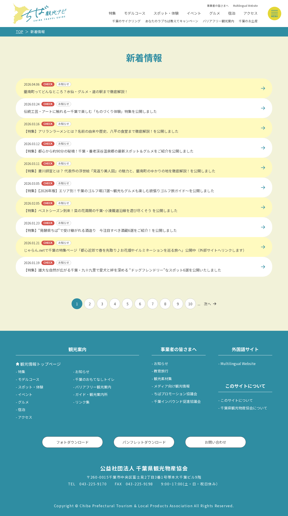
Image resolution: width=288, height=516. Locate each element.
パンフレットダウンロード (144, 442)
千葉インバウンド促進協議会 (177, 401)
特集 (112, 13)
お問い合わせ (215, 442)
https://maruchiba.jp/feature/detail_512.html (54, 140)
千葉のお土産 (248, 21)
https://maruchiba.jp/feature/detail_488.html (54, 199)
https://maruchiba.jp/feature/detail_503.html (54, 100)
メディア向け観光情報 (172, 386)
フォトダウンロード (72, 442)
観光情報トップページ (40, 364)
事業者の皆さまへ (218, 5)
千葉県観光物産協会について (243, 408)
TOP (19, 31)
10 (190, 303)
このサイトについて (236, 400)
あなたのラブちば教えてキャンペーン (171, 21)
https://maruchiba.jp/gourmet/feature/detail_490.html (62, 120)
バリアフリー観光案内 (218, 21)
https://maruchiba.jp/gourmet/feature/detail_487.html (62, 219)
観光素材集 (163, 378)
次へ (207, 304)
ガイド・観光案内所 (91, 394)
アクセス (250, 13)
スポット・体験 (166, 13)
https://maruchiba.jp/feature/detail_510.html (54, 160)
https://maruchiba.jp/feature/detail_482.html (54, 259)
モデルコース (134, 13)
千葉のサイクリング (126, 21)
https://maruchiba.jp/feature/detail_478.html (54, 180)
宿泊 (231, 13)
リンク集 (82, 402)
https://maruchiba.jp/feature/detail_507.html (54, 80)
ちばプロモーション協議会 (175, 393)
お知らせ (82, 371)
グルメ (214, 13)
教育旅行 (161, 371)
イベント (194, 13)
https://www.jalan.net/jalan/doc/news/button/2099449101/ (65, 239)
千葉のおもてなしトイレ (95, 379)
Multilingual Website (245, 5)
